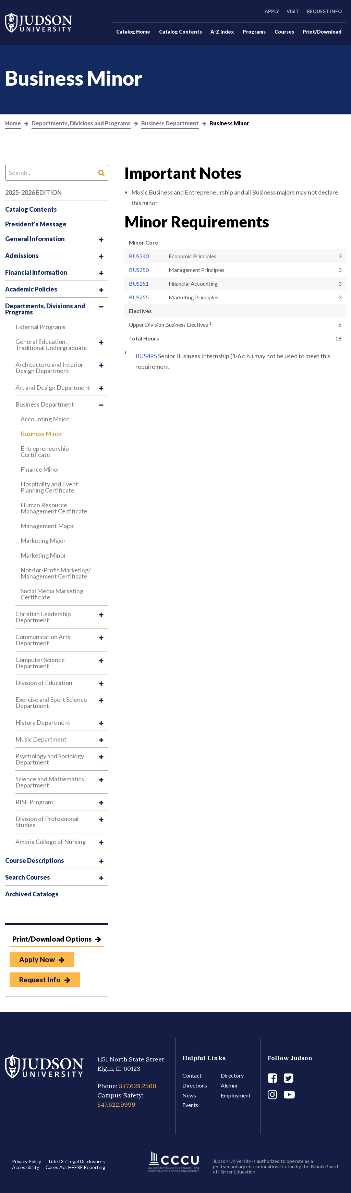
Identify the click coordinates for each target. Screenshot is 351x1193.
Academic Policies (31, 289)
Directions (194, 1085)
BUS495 (146, 356)
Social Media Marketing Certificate (52, 594)
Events (190, 1105)
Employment (236, 1095)
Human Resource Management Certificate (54, 508)
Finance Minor (40, 469)
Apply (272, 11)
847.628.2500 (137, 1086)
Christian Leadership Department (43, 617)
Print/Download (322, 32)
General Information (35, 239)
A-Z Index (222, 32)
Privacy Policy (26, 1161)
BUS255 (139, 297)
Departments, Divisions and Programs (81, 123)
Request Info (324, 11)
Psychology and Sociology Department (49, 759)
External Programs (40, 327)
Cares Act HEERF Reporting (75, 1167)
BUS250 (139, 269)
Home (13, 123)
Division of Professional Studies (46, 822)
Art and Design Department (52, 387)
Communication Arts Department (42, 640)
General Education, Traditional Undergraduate (51, 344)
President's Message (35, 224)
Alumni (229, 1085)
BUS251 (139, 283)
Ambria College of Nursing (50, 841)
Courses (284, 32)
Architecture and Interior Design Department (49, 367)
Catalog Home (133, 32)
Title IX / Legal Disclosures (76, 1161)
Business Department (170, 123)
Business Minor (41, 433)
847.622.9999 (116, 1104)
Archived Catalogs (32, 894)
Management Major (47, 526)
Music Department (40, 739)
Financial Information (36, 272)
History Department (42, 722)
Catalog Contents (180, 32)
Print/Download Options (56, 939)
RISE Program (34, 802)
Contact (192, 1075)
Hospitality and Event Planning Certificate (49, 487)
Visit (293, 11)
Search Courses (27, 877)
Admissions (22, 255)
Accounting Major (45, 419)
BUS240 (139, 256)
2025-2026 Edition (33, 192)
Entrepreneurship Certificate (45, 451)
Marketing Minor (43, 555)
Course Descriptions (34, 860)
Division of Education (43, 682)
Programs (254, 32)
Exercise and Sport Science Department (51, 702)
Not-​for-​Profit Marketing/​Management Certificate (56, 573)
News (189, 1095)
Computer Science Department (40, 663)
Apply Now (41, 959)
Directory (232, 1075)
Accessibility (25, 1167)
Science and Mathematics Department (49, 782)
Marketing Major (43, 540)
